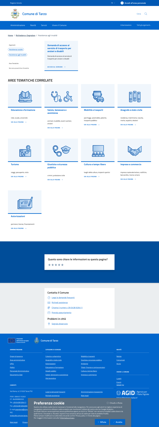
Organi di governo (16, 356)
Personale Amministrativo (19, 371)
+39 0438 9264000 (20, 406)
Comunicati (121, 360)
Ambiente (84, 363)
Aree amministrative (17, 360)
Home (10, 35)
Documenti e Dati (16, 374)
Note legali (85, 395)
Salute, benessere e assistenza (56, 374)
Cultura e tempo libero (89, 371)
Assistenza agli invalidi (17, 54)
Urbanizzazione (125, 25)
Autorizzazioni (50, 363)
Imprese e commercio (89, 374)
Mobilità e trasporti (88, 356)
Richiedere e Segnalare (25, 35)
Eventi (119, 382)
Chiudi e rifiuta (116, 402)
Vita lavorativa (50, 378)
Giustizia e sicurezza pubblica (91, 360)
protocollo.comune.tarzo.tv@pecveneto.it (25, 415)
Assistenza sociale (16, 49)
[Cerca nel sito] (146, 14)
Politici (12, 367)
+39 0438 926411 (19, 402)
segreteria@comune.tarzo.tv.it (26, 409)
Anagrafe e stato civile (53, 360)
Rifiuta (103, 422)
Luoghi (119, 378)
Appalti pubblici (50, 371)
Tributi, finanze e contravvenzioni (93, 367)
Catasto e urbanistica (53, 356)
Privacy (25, 422)
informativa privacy (67, 418)
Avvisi (119, 363)
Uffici (12, 363)
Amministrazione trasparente (92, 391)
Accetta (119, 422)
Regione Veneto (16, 3)
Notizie (119, 356)
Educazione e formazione (54, 367)
